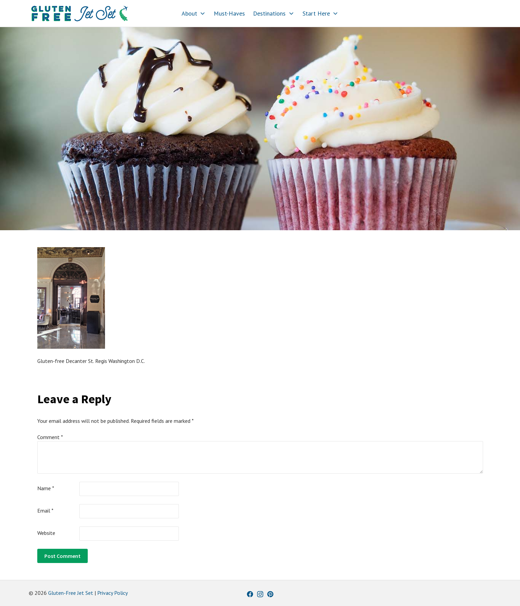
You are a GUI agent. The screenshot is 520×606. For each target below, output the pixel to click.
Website (46, 532)
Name (45, 488)
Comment (50, 437)
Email (45, 510)
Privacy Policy (112, 592)
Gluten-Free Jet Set (70, 592)
